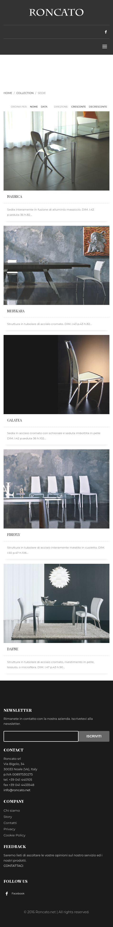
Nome (34, 106)
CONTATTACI (13, 866)
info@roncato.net (17, 790)
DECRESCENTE (98, 106)
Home (8, 93)
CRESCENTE (78, 106)
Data (44, 106)
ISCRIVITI (93, 736)
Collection (25, 93)
